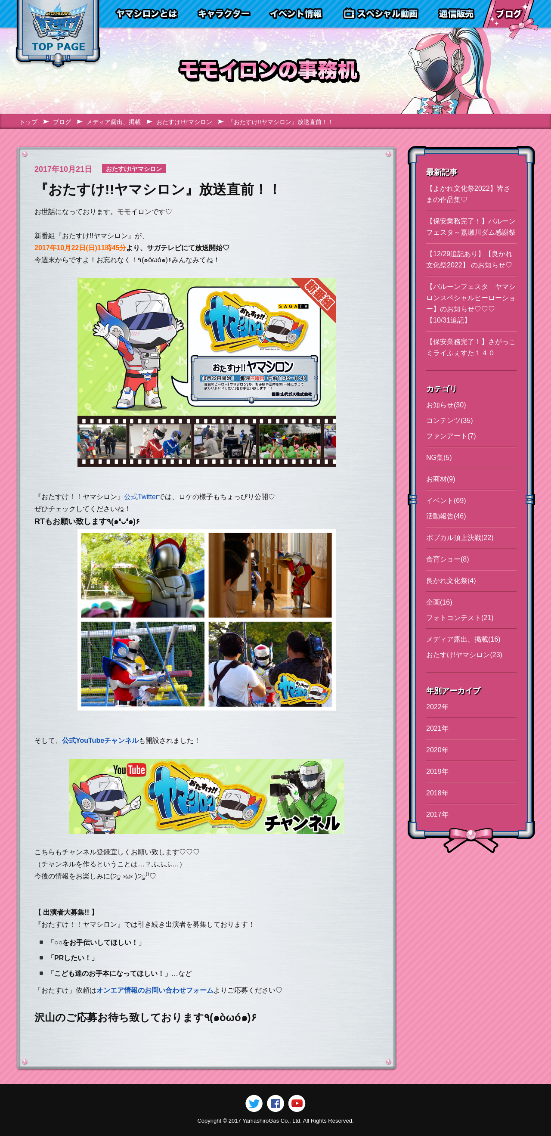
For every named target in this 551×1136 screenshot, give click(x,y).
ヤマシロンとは (146, 14)
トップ (28, 121)
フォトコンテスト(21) (459, 617)
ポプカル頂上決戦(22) (459, 537)
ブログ (508, 14)
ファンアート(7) (451, 436)
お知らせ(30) (446, 405)
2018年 (437, 793)
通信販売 (456, 14)
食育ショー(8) (447, 559)
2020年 (437, 750)
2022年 (437, 707)
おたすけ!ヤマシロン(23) (464, 654)
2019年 (437, 771)
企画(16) (439, 602)
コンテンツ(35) (449, 420)
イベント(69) (446, 500)
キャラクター (223, 14)
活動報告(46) (446, 516)
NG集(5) (439, 457)
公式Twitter (141, 496)
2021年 (437, 728)
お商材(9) (440, 479)
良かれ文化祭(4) (451, 580)
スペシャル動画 (381, 14)
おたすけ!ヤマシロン (184, 121)
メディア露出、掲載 (114, 121)
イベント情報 (296, 14)
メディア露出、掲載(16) (463, 639)
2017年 (437, 814)
